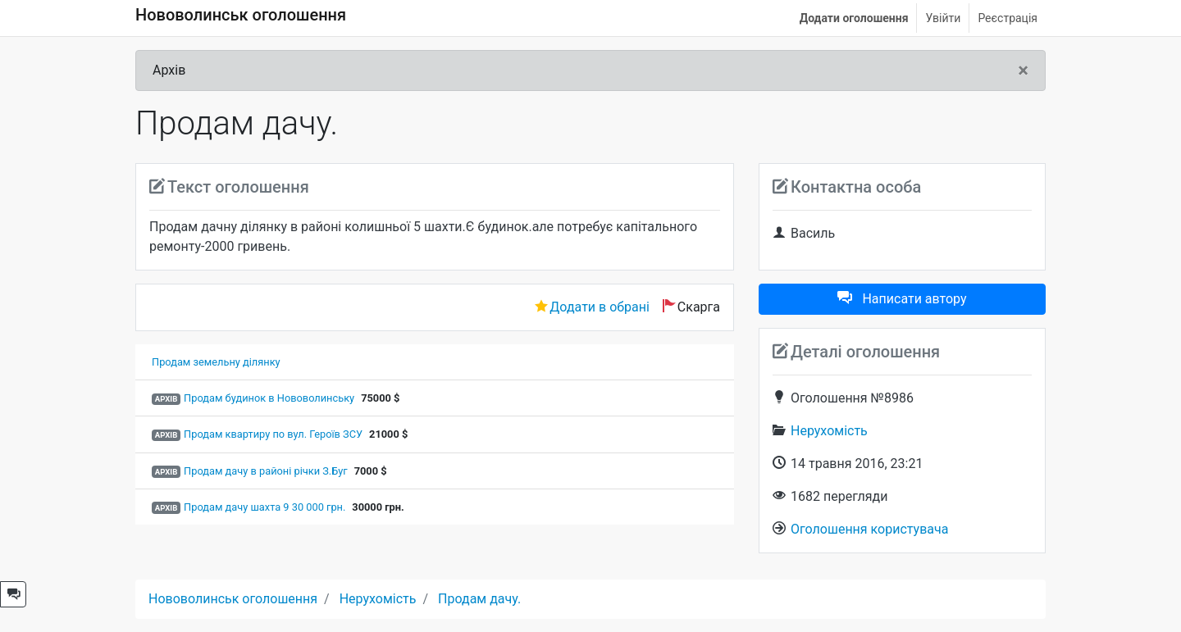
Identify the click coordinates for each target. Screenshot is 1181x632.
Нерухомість (829, 431)
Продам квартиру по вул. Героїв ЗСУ (273, 434)
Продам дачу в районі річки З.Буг (266, 471)
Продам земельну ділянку (216, 362)
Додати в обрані (599, 307)
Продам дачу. (479, 599)
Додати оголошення (854, 18)
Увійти (942, 18)
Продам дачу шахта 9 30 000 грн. (264, 507)
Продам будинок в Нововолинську (269, 398)
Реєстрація (1007, 18)
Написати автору (901, 299)
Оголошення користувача (869, 529)
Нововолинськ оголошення (240, 15)
